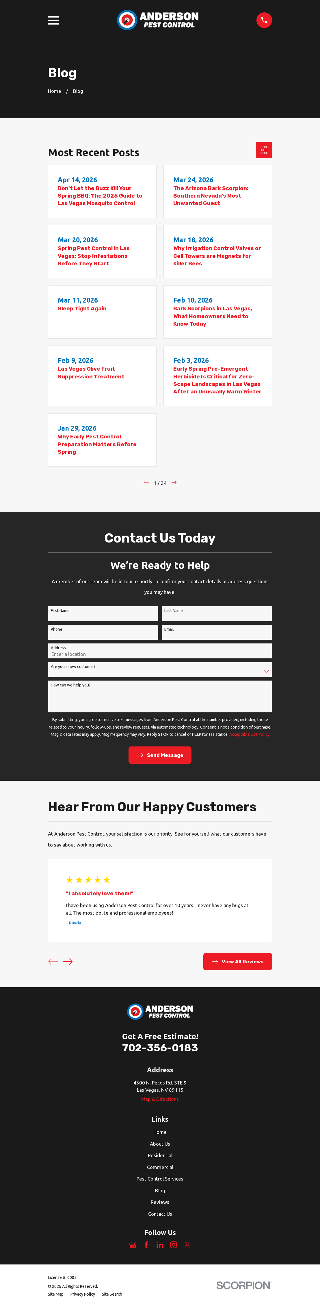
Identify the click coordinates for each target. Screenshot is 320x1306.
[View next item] (67, 962)
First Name (60, 610)
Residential (160, 1155)
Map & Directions (160, 1099)
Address (58, 648)
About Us (160, 1143)
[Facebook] (146, 1244)
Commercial (160, 1167)
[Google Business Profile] (132, 1244)
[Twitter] (187, 1244)
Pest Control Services (160, 1178)
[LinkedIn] (160, 1244)
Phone (56, 629)
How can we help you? (71, 685)
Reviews (160, 1202)
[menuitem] (56, 1294)
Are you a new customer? (73, 666)
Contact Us (160, 1214)
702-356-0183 (160, 1048)
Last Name (173, 610)
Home (160, 1132)
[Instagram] (173, 1244)
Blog (160, 1190)
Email (169, 629)
